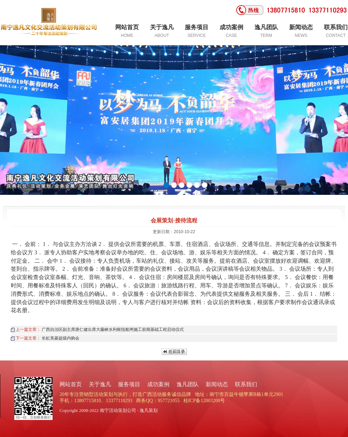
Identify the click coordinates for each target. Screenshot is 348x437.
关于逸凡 (100, 384)
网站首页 (71, 384)
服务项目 (129, 384)
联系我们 (246, 384)
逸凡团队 (187, 384)
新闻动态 (217, 384)
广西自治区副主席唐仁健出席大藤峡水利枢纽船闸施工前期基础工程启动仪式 (113, 329)
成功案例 (158, 384)
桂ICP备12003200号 (204, 400)
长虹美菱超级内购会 (60, 338)
